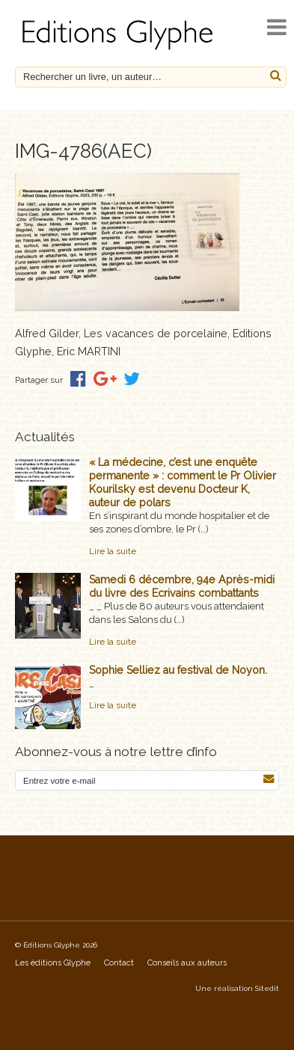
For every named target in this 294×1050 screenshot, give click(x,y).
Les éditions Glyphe (53, 963)
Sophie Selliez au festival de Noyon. (178, 670)
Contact (119, 963)
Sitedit (267, 988)
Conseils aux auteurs (187, 963)
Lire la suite (112, 551)
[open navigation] (277, 27)
